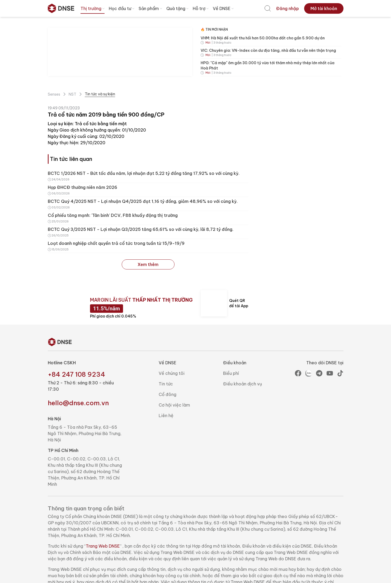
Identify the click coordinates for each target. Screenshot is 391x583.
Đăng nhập (287, 8)
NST (72, 94)
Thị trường (93, 8)
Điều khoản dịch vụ (242, 383)
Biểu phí (231, 373)
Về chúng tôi (172, 373)
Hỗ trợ (201, 8)
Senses (54, 94)
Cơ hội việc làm (174, 405)
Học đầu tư (122, 8)
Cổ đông (167, 394)
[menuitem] (268, 8)
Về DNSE (224, 8)
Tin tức (166, 383)
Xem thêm (148, 264)
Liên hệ (166, 415)
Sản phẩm (151, 8)
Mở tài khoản (323, 8)
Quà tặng (178, 8)
